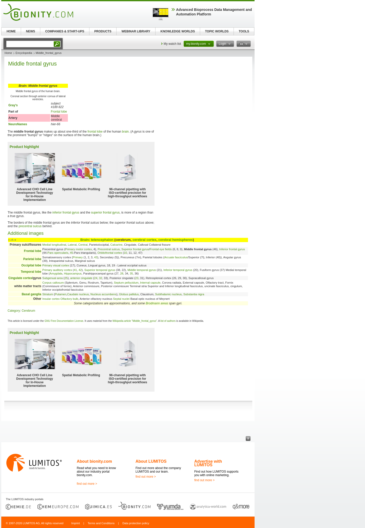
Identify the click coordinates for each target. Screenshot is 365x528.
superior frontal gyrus (105, 212)
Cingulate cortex (20, 278)
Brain (84, 240)
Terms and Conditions (101, 523)
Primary (78, 257)
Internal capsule (150, 282)
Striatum (47, 294)
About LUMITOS (151, 461)
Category (14, 310)
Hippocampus (73, 273)
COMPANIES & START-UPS (64, 31)
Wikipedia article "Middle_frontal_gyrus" (134, 321)
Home (8, 52)
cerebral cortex (144, 240)
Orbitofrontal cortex (110, 252)
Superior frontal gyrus (135, 249)
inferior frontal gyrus (65, 212)
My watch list (172, 44)
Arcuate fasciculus (175, 257)
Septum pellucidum (126, 282)
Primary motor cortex (78, 249)
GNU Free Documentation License (64, 321)
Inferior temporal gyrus (177, 269)
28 (121, 273)
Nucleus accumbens (103, 294)
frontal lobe (94, 131)
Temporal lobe (31, 271)
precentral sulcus (30, 226)
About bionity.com (94, 461)
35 (131, 273)
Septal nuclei (121, 298)
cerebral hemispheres (175, 240)
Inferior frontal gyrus (232, 249)
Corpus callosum (53, 282)
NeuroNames (17, 124)
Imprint (75, 523)
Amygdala (56, 273)
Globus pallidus (129, 294)
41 (75, 269)
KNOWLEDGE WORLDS (178, 31)
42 (80, 269)
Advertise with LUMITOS (208, 463)
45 (71, 252)
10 (125, 252)
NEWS (30, 31)
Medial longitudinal (54, 244)
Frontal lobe (59, 111)
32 (100, 278)
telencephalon (102, 240)
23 (137, 278)
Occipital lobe (31, 265)
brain (125, 131)
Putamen (60, 294)
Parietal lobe (32, 259)
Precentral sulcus (109, 249)
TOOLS (244, 31)
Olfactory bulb (69, 298)
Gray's (13, 105)
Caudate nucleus (78, 294)
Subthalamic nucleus (168, 294)
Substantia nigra (193, 294)
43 (96, 257)
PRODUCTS (102, 31)
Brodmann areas (157, 303)
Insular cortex (51, 298)
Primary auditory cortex (57, 269)
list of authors (168, 321)
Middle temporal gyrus (141, 269)
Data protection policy (135, 523)
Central (83, 244)
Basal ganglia (31, 294)
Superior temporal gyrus (99, 269)
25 (66, 278)
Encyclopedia (23, 52)
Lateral (72, 244)
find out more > (87, 483)
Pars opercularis (57, 252)
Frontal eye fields (161, 249)
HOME (11, 31)
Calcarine (116, 244)
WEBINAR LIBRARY (136, 31)
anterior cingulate (81, 278)
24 (96, 278)
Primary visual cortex (55, 265)
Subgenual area (52, 278)
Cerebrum (28, 310)
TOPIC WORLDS (216, 31)
